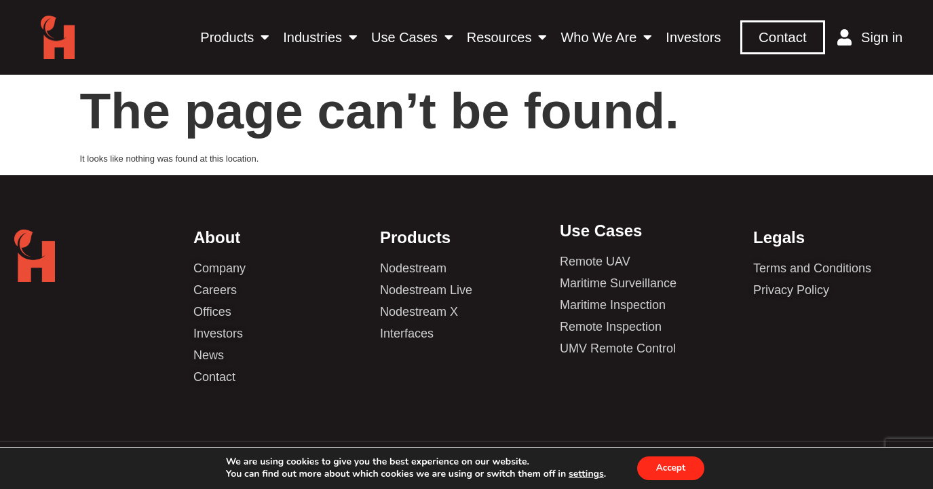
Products (234, 37)
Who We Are (606, 37)
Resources (507, 37)
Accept (670, 467)
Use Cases (412, 37)
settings (584, 474)
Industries (320, 37)
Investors (693, 37)
